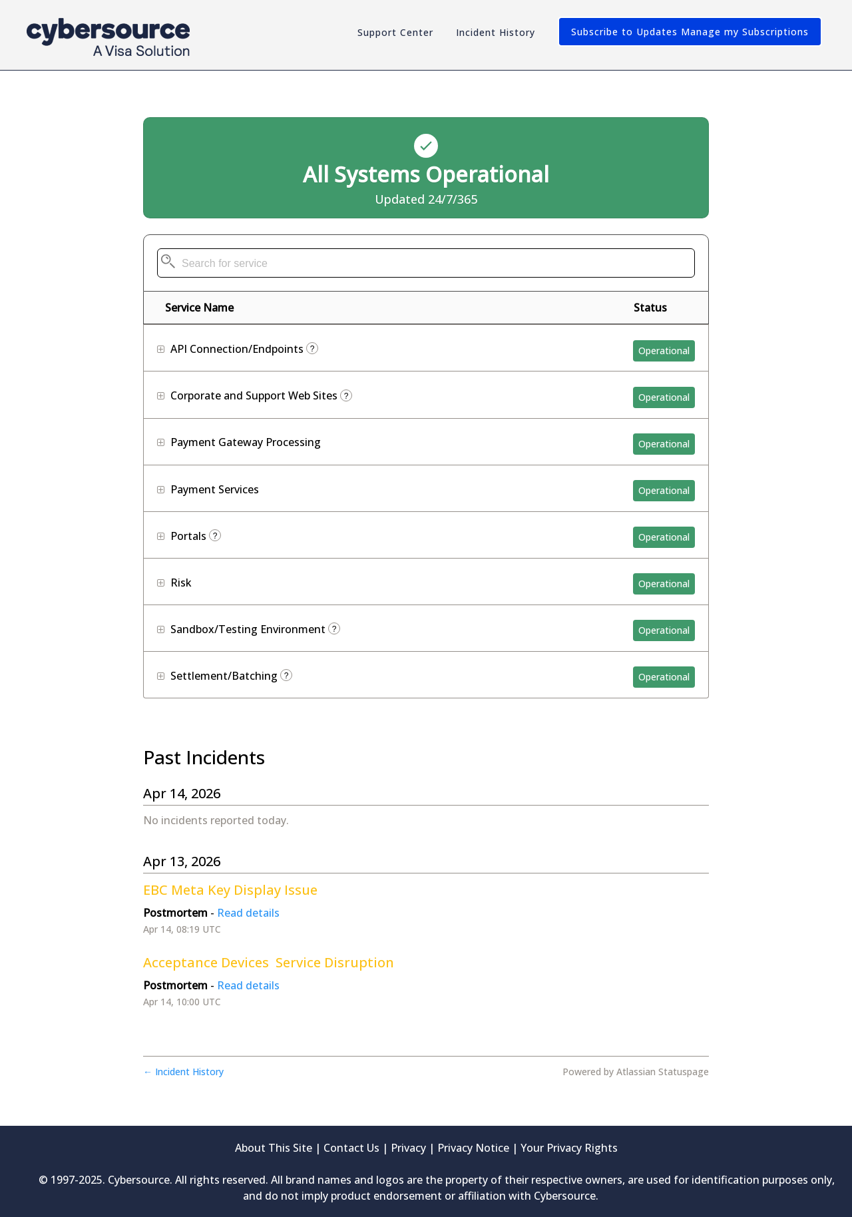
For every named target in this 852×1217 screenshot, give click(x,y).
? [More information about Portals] (215, 536)
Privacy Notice (473, 1147)
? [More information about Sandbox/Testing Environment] (334, 629)
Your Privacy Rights (569, 1147)
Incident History (495, 32)
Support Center (395, 32)
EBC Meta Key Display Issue (230, 890)
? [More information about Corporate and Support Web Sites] (346, 396)
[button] (690, 32)
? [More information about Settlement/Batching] (286, 675)
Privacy (408, 1147)
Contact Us (351, 1147)
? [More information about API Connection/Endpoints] (312, 349)
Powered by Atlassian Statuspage (635, 1071)
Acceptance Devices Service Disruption (268, 962)
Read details (248, 912)
